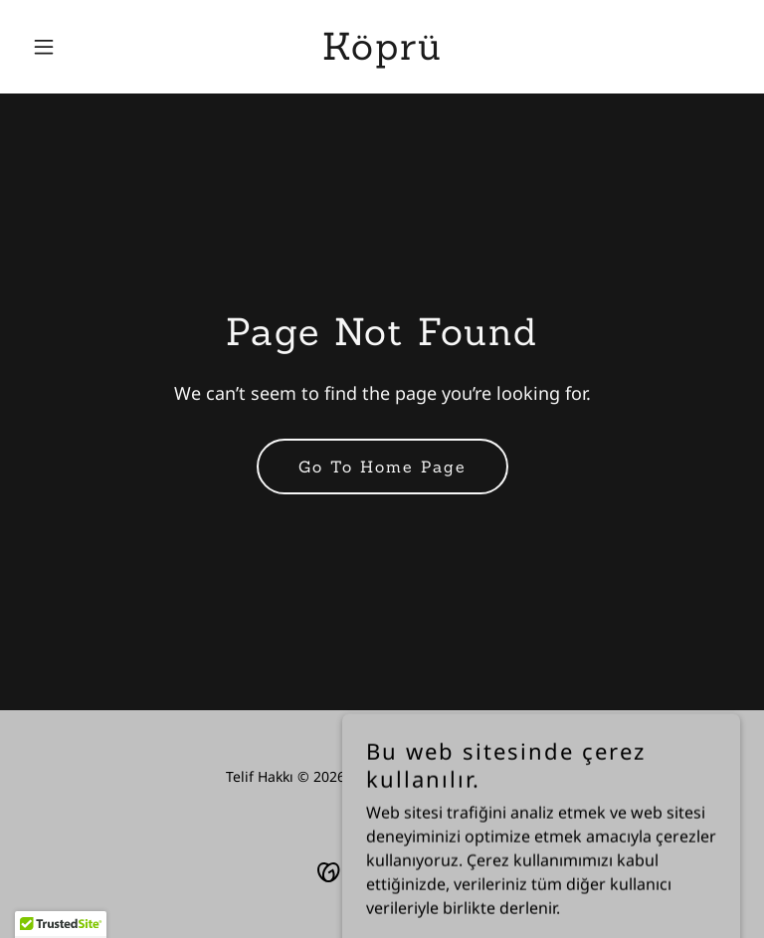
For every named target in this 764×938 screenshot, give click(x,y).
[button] (77, 47)
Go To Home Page (382, 466)
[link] (382, 54)
